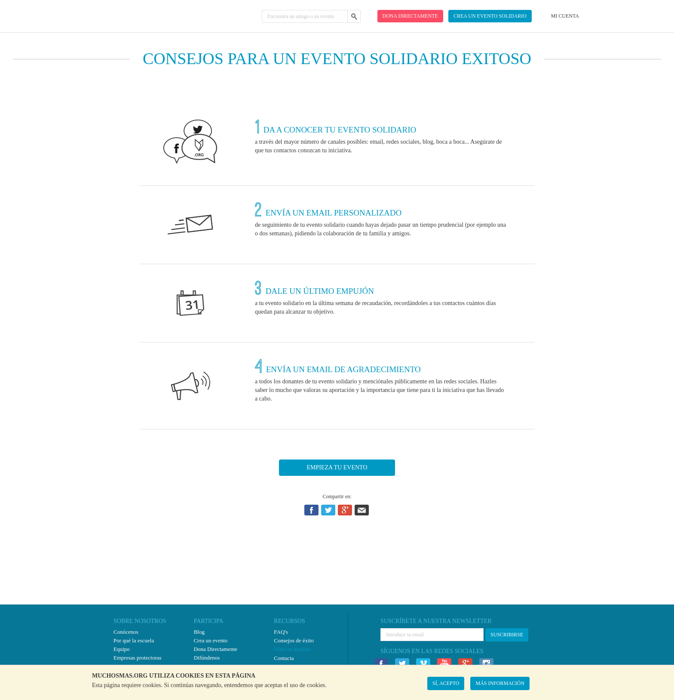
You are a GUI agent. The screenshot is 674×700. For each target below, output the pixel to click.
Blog (199, 632)
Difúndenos (207, 657)
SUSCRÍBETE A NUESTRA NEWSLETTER (436, 621)
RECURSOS (289, 621)
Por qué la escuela (133, 640)
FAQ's (281, 632)
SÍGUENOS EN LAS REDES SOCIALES (432, 651)
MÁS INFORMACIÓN (499, 683)
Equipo (121, 649)
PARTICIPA (209, 621)
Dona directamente (410, 16)
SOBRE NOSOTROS (139, 621)
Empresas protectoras (137, 657)
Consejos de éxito (293, 640)
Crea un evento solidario (490, 16)
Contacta (284, 658)
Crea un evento (211, 640)
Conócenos (125, 632)
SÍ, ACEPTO (445, 683)
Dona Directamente (215, 649)
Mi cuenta (565, 16)
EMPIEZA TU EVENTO (336, 467)
